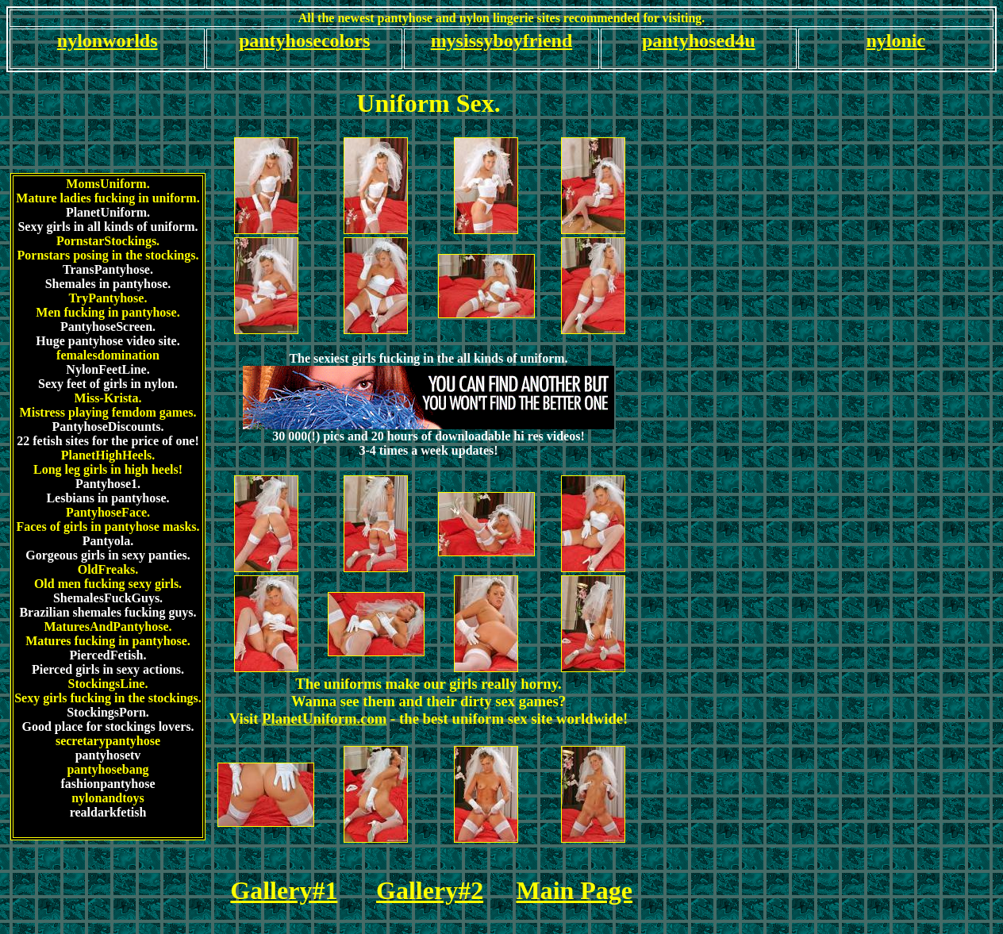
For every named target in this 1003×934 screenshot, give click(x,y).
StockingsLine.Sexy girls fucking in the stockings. (108, 691)
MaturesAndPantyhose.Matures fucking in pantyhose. (107, 634)
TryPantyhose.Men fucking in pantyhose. (107, 305)
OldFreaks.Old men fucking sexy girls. (108, 576)
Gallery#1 (283, 890)
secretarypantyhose (108, 741)
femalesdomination (107, 355)
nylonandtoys (107, 798)
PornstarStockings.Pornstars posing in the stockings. (108, 248)
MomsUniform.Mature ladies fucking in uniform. (107, 191)
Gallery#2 (429, 890)
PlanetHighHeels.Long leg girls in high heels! (108, 462)
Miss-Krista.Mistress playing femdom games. (108, 405)
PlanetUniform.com (324, 718)
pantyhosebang (107, 769)
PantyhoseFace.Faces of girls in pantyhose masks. (107, 519)
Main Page (574, 890)
